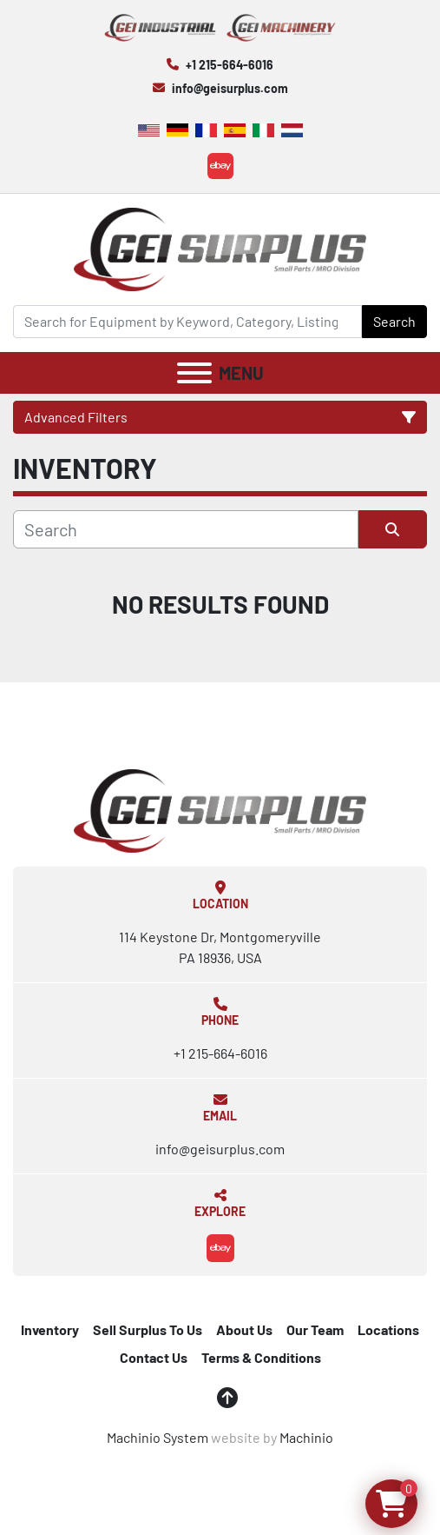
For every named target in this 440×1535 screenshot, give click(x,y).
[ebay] (220, 166)
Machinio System (157, 1437)
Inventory (50, 1329)
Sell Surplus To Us (147, 1329)
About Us (244, 1329)
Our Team (315, 1329)
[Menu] (194, 373)
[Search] (187, 321)
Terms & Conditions (261, 1357)
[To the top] (227, 1397)
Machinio (306, 1437)
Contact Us (153, 1357)
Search (394, 321)
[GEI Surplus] (220, 809)
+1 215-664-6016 (229, 64)
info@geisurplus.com (230, 88)
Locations (388, 1329)
